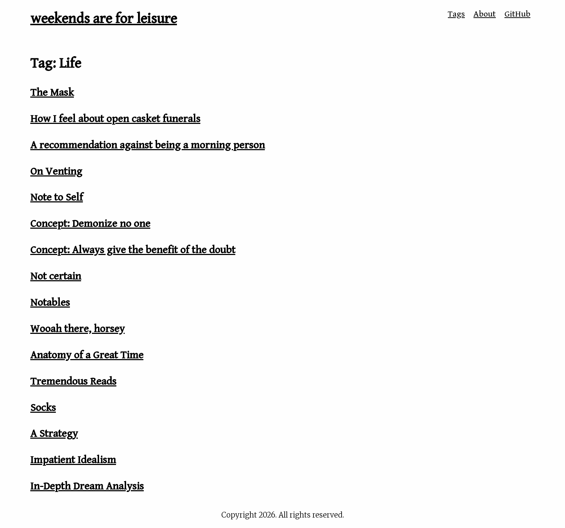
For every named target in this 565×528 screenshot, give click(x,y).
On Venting (56, 171)
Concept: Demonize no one (90, 224)
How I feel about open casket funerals (115, 119)
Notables (50, 302)
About (484, 14)
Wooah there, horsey (77, 329)
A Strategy (54, 434)
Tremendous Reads (73, 381)
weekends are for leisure (103, 18)
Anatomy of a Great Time (86, 355)
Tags (456, 14)
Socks (43, 408)
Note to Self (56, 197)
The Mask (52, 92)
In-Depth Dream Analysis (87, 486)
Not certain (55, 276)
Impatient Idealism (73, 460)
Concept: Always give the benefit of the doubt (132, 250)
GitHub (517, 14)
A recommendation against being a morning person (147, 145)
